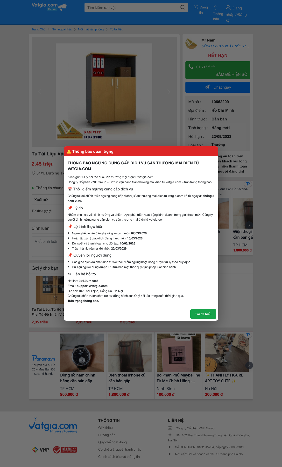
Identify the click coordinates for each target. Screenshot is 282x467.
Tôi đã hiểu (203, 314)
